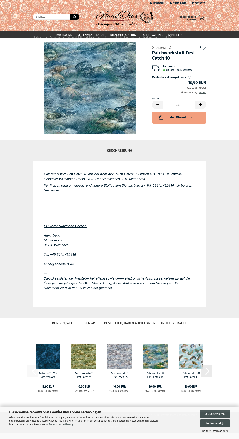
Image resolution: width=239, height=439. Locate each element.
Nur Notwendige (215, 423)
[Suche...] (74, 17)
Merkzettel (199, 2)
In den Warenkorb (175, 123)
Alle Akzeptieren (215, 414)
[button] (157, 110)
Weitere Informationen (215, 431)
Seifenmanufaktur (91, 35)
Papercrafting (152, 35)
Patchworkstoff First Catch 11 (83, 381)
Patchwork (64, 35)
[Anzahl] (179, 110)
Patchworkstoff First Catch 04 (155, 381)
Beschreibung (120, 156)
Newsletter (157, 2)
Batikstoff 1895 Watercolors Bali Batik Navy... (48, 381)
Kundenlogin (178, 2)
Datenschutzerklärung (61, 424)
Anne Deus (175, 35)
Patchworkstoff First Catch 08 (191, 381)
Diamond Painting (123, 35)
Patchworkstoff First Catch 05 (119, 381)
